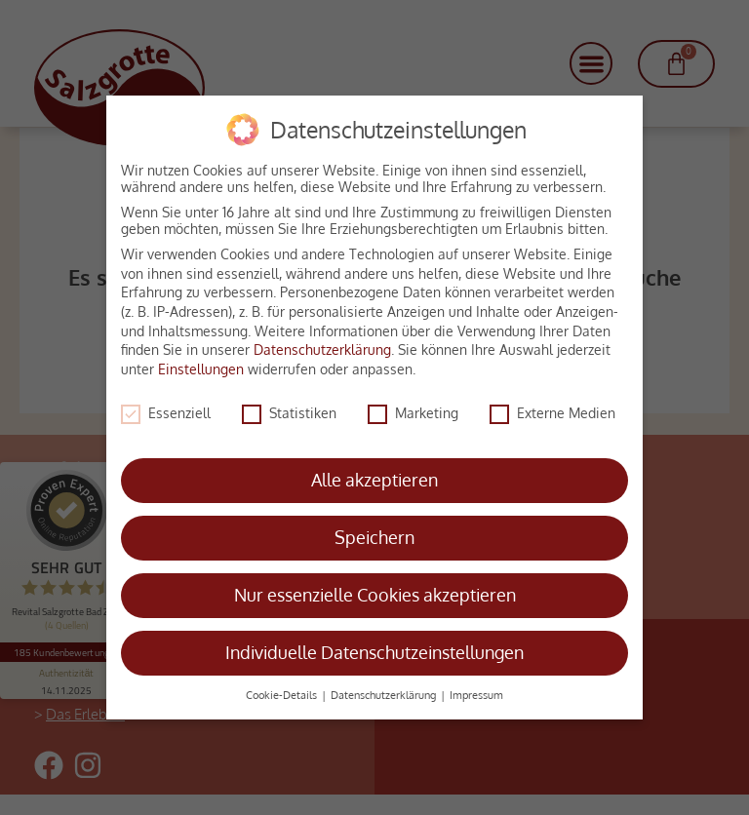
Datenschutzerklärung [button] (385, 686)
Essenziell (166, 404)
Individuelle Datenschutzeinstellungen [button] (374, 644)
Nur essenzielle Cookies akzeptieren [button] (375, 587)
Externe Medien (552, 404)
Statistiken (289, 404)
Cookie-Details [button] (283, 686)
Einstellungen (201, 360)
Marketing (413, 404)
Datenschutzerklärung (322, 341)
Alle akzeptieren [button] (374, 472)
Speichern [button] (374, 529)
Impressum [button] (476, 686)
